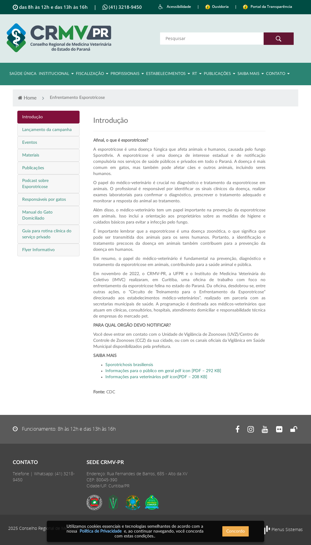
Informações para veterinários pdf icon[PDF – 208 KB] (156, 377)
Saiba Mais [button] (251, 74)
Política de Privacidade (100, 531)
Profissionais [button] (127, 74)
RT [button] (196, 74)
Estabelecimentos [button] (168, 74)
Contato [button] (277, 74)
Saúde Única (22, 74)
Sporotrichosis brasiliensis (129, 365)
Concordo (235, 531)
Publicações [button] (219, 74)
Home (27, 97)
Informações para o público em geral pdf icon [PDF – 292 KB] (163, 371)
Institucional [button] (56, 74)
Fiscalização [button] (92, 74)
